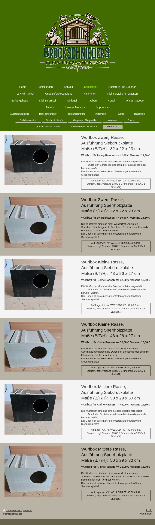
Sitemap (27, 510)
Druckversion (12, 510)
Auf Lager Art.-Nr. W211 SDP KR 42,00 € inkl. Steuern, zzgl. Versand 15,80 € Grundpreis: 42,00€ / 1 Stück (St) (116, 433)
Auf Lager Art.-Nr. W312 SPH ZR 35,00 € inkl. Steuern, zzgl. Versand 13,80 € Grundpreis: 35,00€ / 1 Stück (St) (116, 370)
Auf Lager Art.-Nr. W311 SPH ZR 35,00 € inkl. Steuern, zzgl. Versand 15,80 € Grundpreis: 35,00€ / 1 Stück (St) (116, 495)
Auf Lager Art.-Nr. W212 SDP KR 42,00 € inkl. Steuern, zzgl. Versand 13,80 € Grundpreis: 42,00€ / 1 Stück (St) (116, 308)
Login (149, 510)
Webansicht (145, 513)
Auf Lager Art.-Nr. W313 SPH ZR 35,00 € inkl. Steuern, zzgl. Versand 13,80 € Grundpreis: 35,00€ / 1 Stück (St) (116, 246)
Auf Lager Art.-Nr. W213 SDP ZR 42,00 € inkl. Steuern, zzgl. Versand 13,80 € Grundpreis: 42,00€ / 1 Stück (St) (116, 184)
